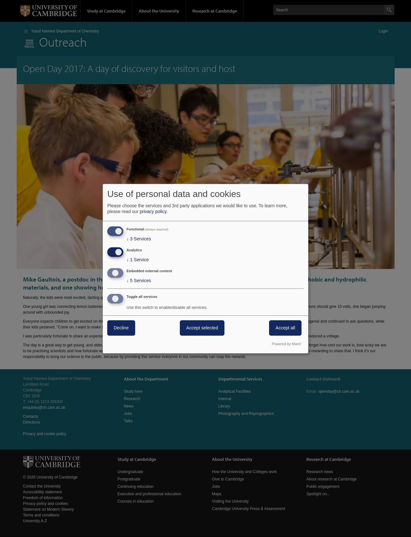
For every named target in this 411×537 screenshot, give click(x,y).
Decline (121, 327)
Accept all (285, 327)
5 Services (139, 280)
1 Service (138, 260)
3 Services (139, 239)
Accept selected (202, 327)
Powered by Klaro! (286, 344)
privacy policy (153, 211)
